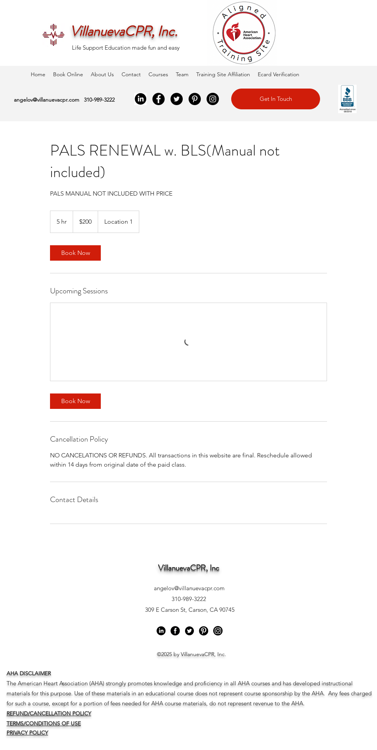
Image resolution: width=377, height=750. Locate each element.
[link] (75, 253)
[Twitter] (176, 99)
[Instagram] (213, 99)
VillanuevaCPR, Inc (188, 568)
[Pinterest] (194, 99)
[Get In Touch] (275, 99)
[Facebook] (158, 99)
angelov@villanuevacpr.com (46, 99)
